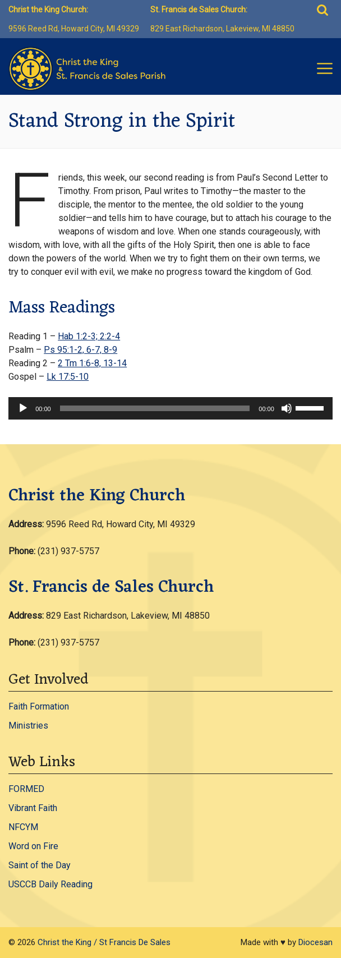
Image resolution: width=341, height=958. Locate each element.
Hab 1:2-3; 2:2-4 (89, 336)
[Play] (23, 408)
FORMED (26, 789)
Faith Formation (38, 706)
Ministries (28, 725)
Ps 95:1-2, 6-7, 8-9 (80, 349)
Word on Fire (33, 846)
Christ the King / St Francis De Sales (104, 942)
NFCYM (23, 827)
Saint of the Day (39, 865)
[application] (170, 408)
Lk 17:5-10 (68, 376)
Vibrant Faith (32, 808)
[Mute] (286, 408)
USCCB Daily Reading (50, 884)
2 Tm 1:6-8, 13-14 (92, 363)
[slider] (155, 408)
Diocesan (315, 942)
